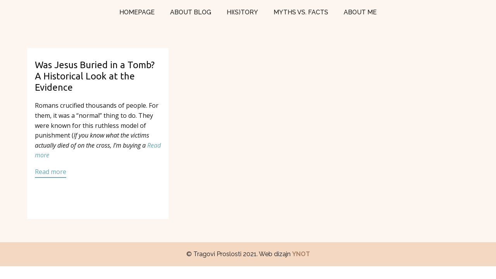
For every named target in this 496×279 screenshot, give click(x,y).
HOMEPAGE (137, 12)
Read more (50, 171)
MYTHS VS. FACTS (301, 12)
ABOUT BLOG (190, 12)
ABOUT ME (360, 12)
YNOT (301, 254)
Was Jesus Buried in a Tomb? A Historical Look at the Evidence (95, 76)
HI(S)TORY (242, 12)
